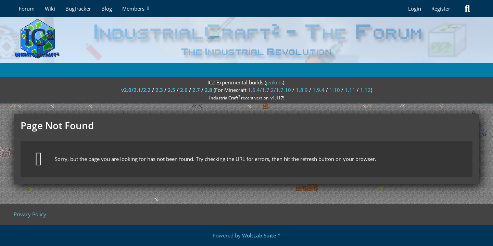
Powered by (246, 235)
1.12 (365, 89)
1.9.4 (319, 89)
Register (440, 8)
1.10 (334, 89)
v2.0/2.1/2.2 (136, 89)
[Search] (467, 8)
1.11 (350, 89)
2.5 (171, 89)
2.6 (184, 89)
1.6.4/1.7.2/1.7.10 (269, 89)
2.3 (159, 89)
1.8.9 (302, 89)
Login (414, 8)
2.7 (196, 89)
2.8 (208, 89)
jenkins (274, 82)
